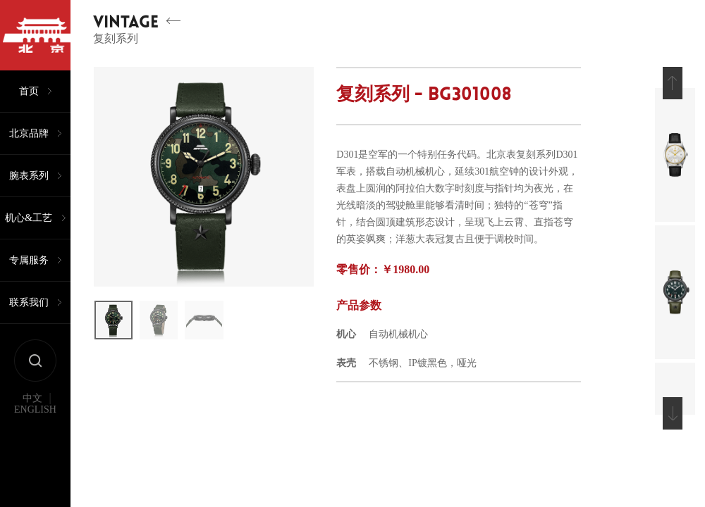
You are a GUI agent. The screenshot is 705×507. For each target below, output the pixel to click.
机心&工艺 (28, 218)
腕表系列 (29, 175)
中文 (32, 398)
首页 (29, 91)
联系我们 (29, 302)
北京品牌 (29, 133)
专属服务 (29, 260)
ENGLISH (35, 410)
